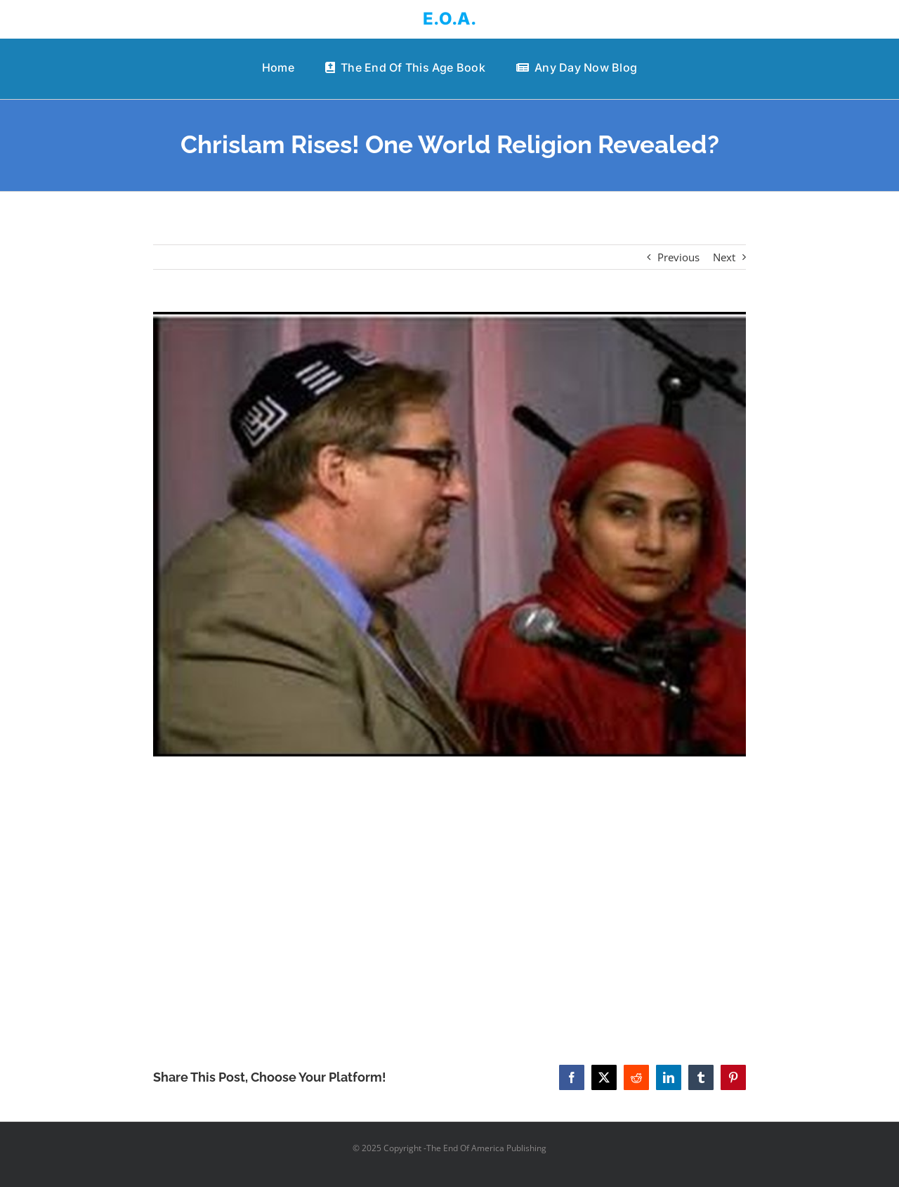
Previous (678, 257)
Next (724, 257)
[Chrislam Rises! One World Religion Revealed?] (450, 534)
